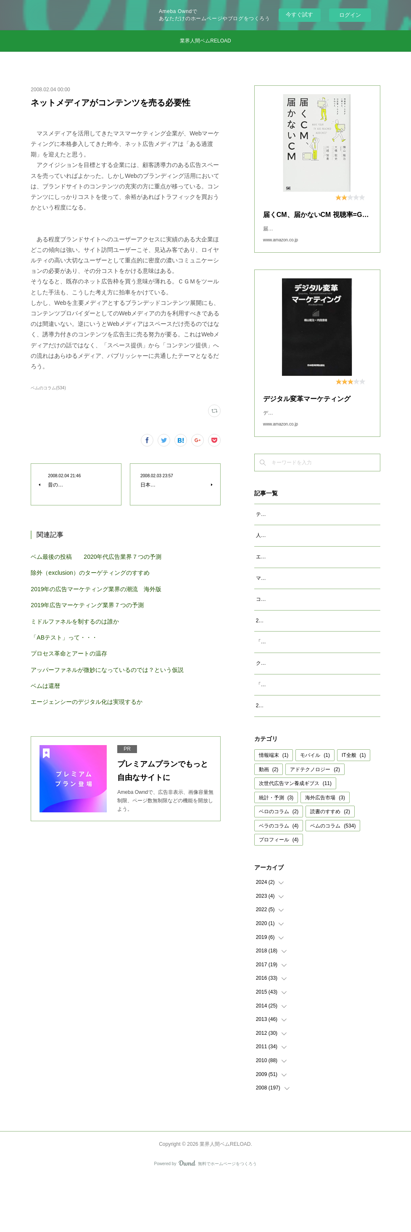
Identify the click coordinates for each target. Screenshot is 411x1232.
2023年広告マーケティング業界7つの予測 (303, 656)
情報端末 (274, 809)
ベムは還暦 (45, 685)
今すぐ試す (299, 14)
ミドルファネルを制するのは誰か (75, 621)
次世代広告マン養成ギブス (295, 837)
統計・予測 (276, 851)
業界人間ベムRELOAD (205, 41)
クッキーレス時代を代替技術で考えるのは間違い (311, 708)
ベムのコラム (333, 880)
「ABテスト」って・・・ (64, 637)
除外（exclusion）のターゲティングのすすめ (90, 572)
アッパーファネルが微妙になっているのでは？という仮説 (107, 669)
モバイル (315, 809)
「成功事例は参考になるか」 (288, 729)
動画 (269, 823)
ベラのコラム (279, 880)
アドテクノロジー (315, 823)
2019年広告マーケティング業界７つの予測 (87, 605)
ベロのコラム (279, 865)
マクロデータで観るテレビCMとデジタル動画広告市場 (318, 605)
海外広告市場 (325, 851)
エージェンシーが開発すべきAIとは (296, 583)
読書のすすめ (330, 865)
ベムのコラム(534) (48, 388)
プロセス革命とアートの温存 (69, 653)
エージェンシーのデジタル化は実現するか (86, 701)
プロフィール (279, 893)
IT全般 (354, 809)
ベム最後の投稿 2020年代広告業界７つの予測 (96, 556)
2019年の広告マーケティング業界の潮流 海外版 (96, 589)
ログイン (350, 15)
